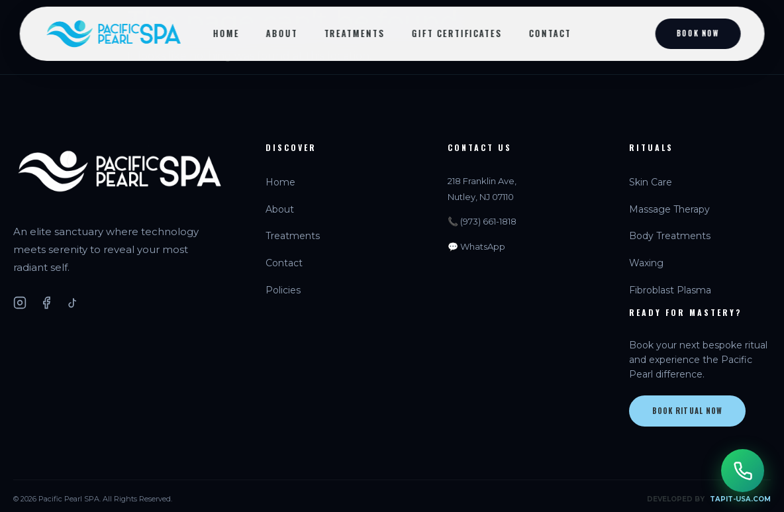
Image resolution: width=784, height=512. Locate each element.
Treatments (354, 33)
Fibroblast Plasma (670, 290)
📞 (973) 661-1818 (482, 221)
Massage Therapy (669, 209)
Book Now (697, 33)
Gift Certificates (457, 33)
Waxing (646, 263)
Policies (283, 290)
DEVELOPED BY (709, 499)
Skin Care (650, 182)
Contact (550, 33)
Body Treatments (669, 236)
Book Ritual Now (687, 410)
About (281, 33)
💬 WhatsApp (476, 246)
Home (226, 33)
